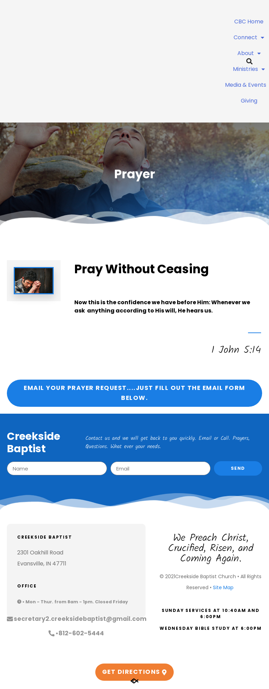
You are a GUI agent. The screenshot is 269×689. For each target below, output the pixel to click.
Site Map (223, 587)
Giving (249, 101)
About (249, 53)
